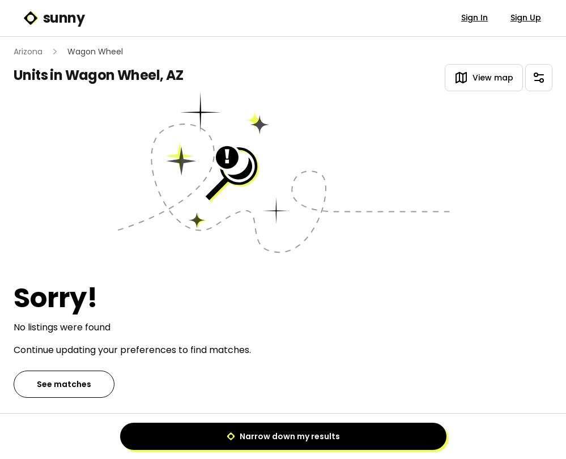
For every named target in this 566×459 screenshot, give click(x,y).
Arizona (28, 51)
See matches (64, 384)
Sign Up (525, 17)
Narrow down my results (283, 436)
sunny (53, 18)
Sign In (474, 17)
